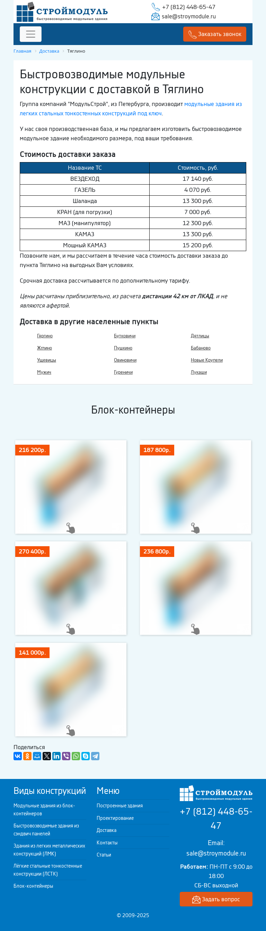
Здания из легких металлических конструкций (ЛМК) (49, 850)
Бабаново (201, 348)
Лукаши (199, 372)
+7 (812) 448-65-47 (188, 7)
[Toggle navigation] (31, 34)
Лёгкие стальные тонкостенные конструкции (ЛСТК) (48, 870)
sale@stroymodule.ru (189, 16)
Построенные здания (120, 806)
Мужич (44, 372)
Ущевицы (46, 360)
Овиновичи (125, 360)
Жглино (44, 348)
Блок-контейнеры (33, 886)
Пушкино (123, 348)
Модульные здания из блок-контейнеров (44, 810)
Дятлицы (200, 336)
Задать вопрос (216, 899)
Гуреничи (123, 372)
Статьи (104, 855)
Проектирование (115, 818)
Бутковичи (124, 336)
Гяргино (45, 336)
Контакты (107, 843)
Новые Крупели (207, 360)
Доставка (106, 830)
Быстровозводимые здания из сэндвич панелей (46, 830)
